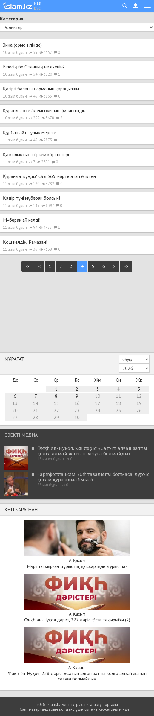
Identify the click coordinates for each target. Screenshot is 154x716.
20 (15, 410)
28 (35, 417)
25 (118, 410)
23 (77, 410)
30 (77, 417)
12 (139, 396)
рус (37, 8)
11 (118, 396)
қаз (37, 3)
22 (56, 410)
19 (139, 403)
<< (27, 266)
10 (97, 396)
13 (15, 403)
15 (56, 403)
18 (118, 403)
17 (97, 403)
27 (15, 417)
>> (126, 266)
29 (56, 417)
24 (97, 410)
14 (35, 403)
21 (35, 410)
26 (139, 410)
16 (77, 403)
